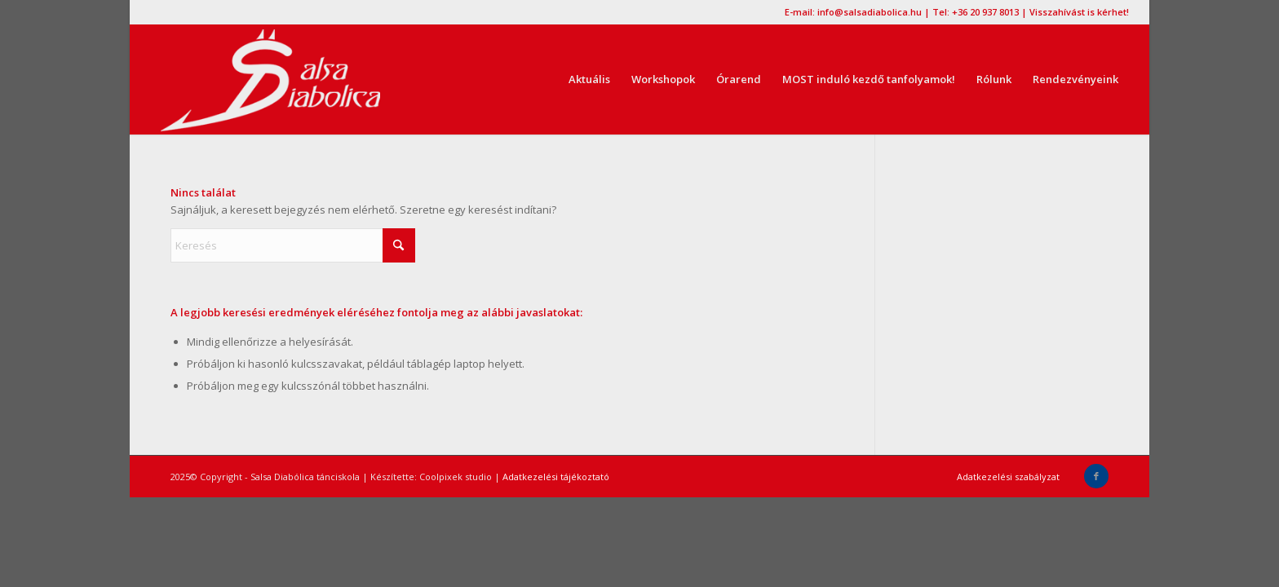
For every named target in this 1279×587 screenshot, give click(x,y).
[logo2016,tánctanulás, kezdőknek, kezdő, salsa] (270, 79)
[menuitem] (589, 79)
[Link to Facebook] (1096, 476)
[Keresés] (292, 245)
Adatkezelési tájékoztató (555, 476)
